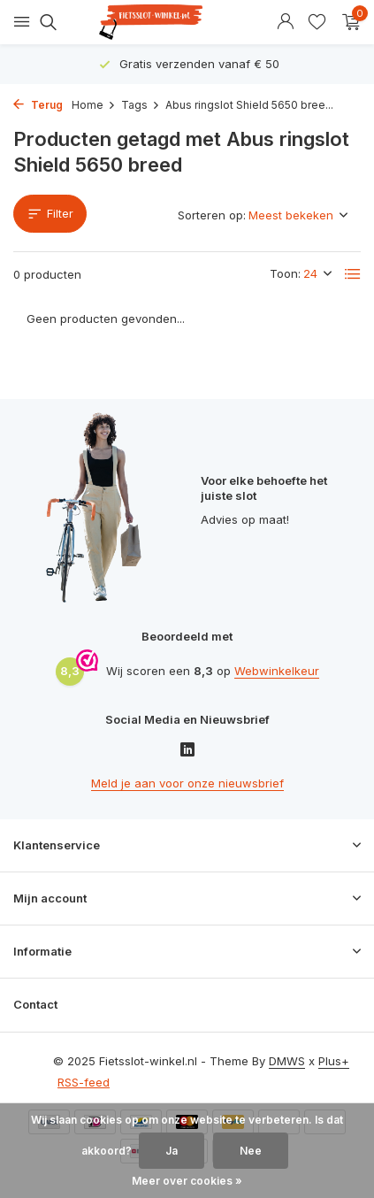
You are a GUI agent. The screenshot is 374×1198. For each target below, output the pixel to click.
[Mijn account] (285, 22)
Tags (140, 104)
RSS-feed (83, 1082)
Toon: (285, 273)
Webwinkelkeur (276, 671)
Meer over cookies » (187, 1180)
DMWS (287, 1061)
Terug (38, 104)
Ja (171, 1150)
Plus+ (333, 1061)
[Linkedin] (187, 751)
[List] (353, 274)
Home (94, 104)
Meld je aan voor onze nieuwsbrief (187, 783)
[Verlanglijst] (317, 22)
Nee (251, 1150)
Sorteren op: (212, 215)
